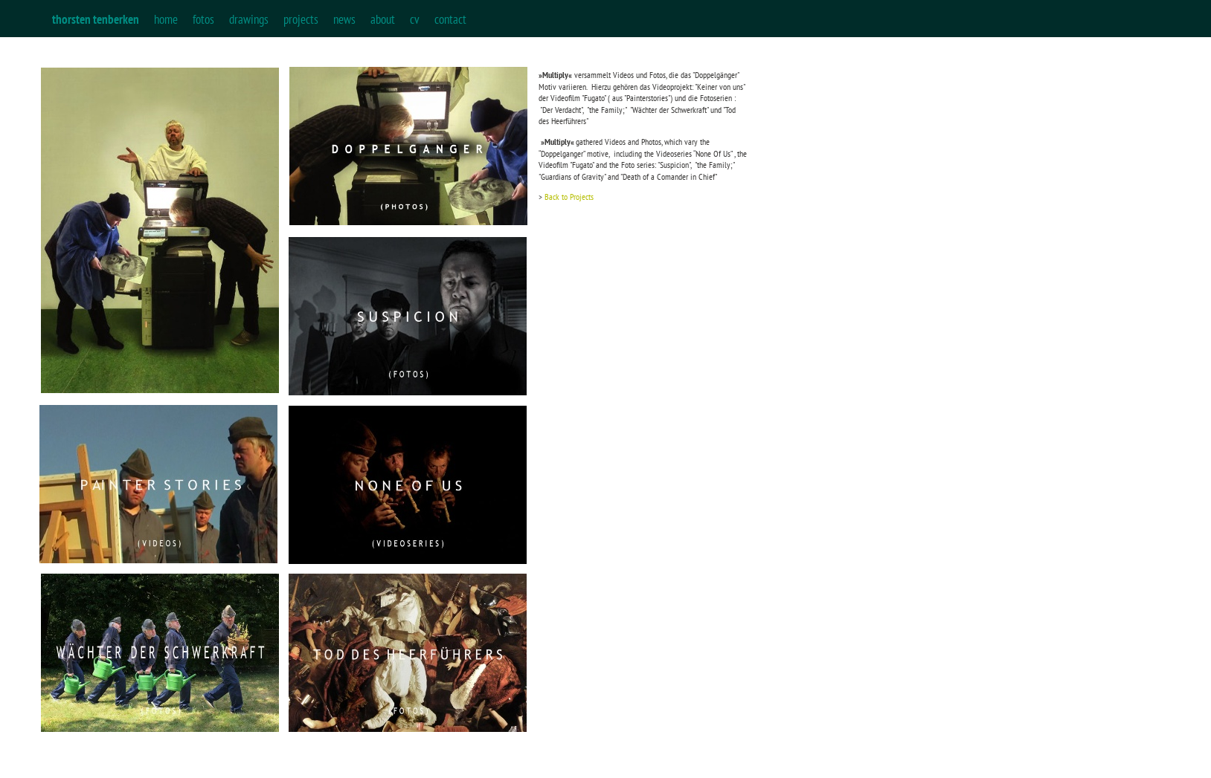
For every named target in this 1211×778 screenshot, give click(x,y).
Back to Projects (569, 196)
